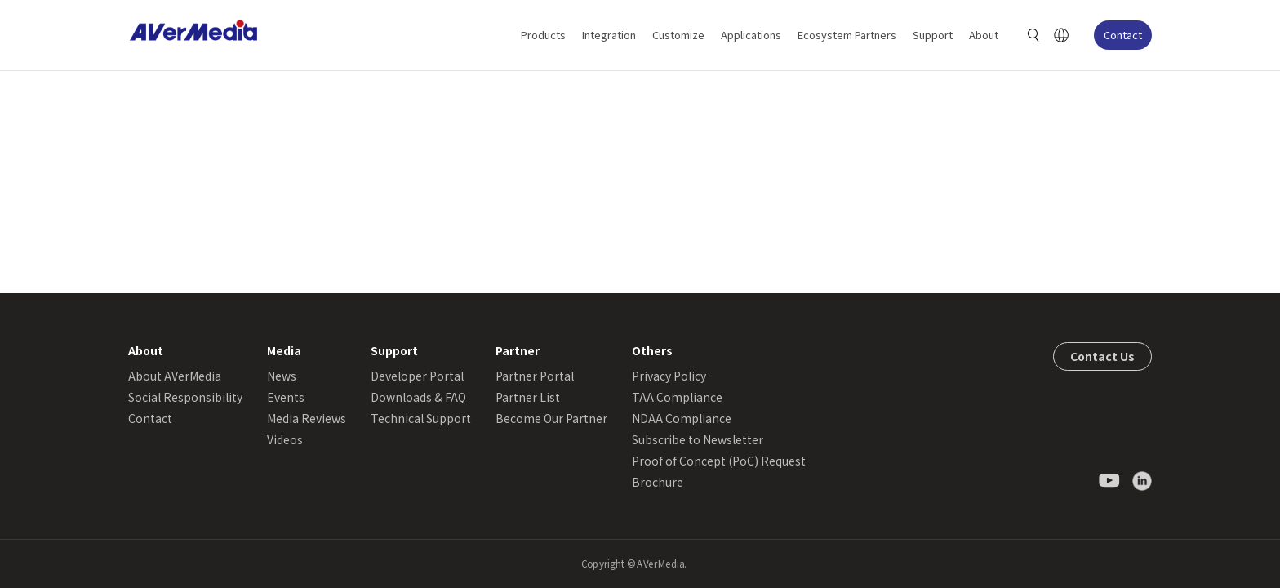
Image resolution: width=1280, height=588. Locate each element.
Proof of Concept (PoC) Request (719, 460)
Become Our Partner (551, 418)
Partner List (528, 397)
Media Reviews (306, 418)
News (281, 376)
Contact (1123, 34)
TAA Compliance (677, 397)
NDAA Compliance (681, 418)
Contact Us (1102, 356)
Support (933, 34)
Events (285, 397)
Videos (285, 439)
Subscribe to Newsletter (697, 439)
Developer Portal (417, 376)
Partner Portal (535, 376)
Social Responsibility (185, 397)
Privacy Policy (669, 376)
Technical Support (421, 418)
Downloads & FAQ (418, 397)
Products (543, 34)
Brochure (657, 482)
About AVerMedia (174, 376)
